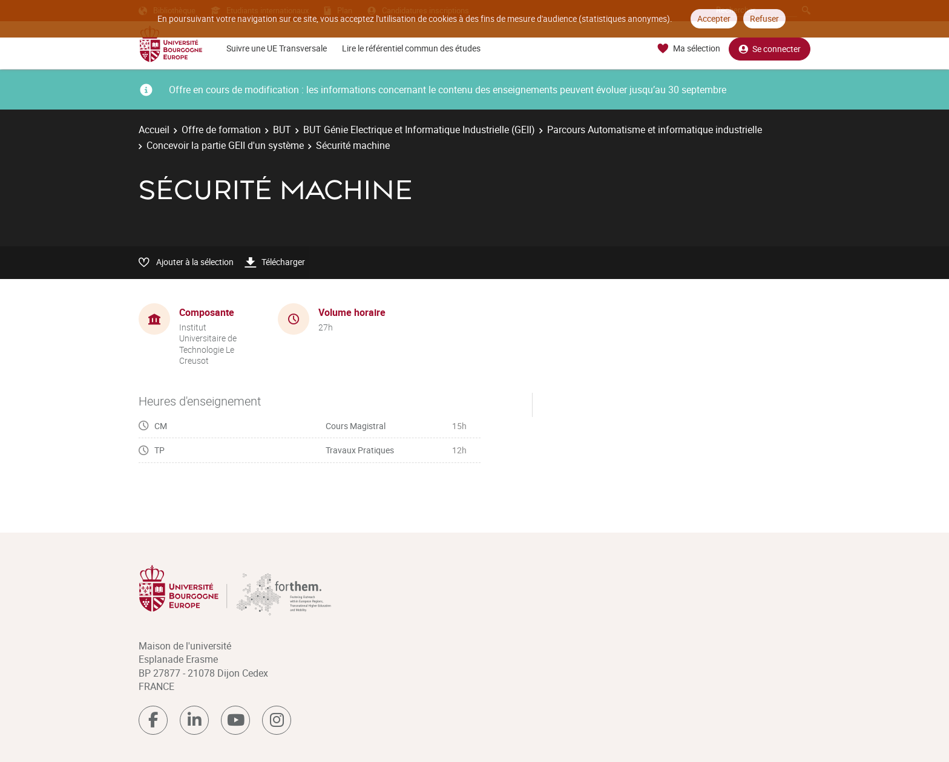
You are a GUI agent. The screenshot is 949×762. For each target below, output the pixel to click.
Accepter (714, 18)
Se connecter (769, 48)
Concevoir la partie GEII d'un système (225, 145)
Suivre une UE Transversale (276, 48)
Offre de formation (221, 129)
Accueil (154, 129)
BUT (282, 129)
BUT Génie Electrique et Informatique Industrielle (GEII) (419, 129)
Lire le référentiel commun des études (411, 48)
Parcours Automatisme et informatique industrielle (654, 129)
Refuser (764, 18)
